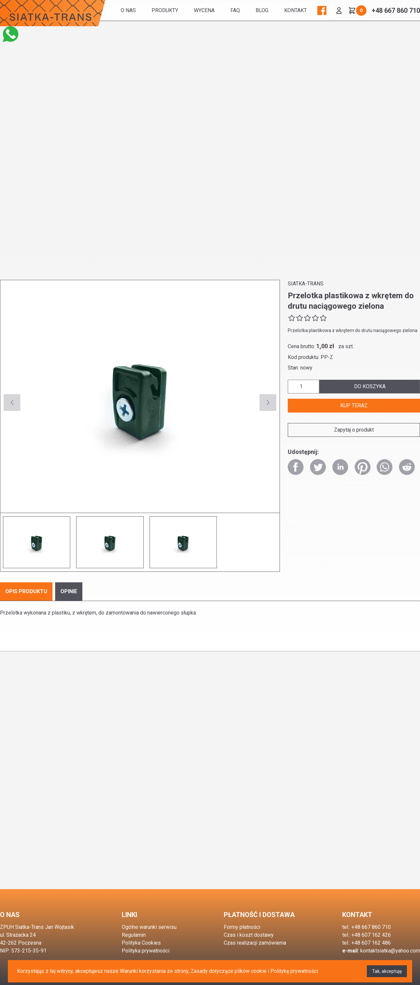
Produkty (165, 10)
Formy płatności (242, 927)
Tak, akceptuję (387, 971)
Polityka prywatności (145, 951)
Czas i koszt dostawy (249, 935)
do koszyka (370, 386)
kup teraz (354, 405)
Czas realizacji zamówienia (255, 943)
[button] (268, 402)
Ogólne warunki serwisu (149, 927)
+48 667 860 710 (396, 10)
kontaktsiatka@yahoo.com (390, 951)
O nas (128, 10)
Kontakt (295, 10)
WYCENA (204, 10)
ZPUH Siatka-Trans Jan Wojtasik (37, 927)
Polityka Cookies (141, 943)
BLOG (262, 10)
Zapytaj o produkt (354, 430)
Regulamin (134, 935)
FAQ (235, 10)
